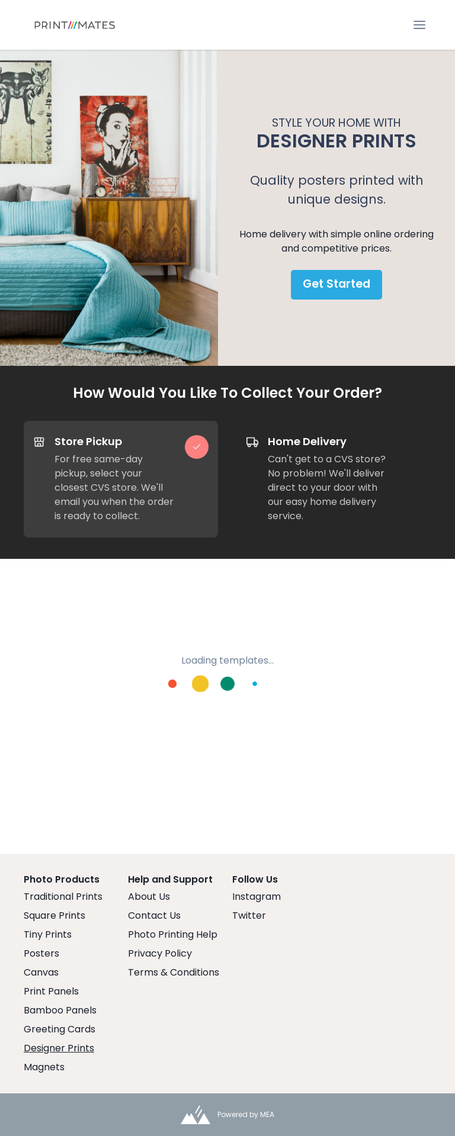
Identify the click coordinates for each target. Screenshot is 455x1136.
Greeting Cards (59, 1029)
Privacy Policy (160, 953)
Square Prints (54, 915)
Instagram (256, 896)
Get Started (336, 284)
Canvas (41, 972)
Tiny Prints (48, 934)
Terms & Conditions (173, 972)
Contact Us (154, 915)
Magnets (44, 1067)
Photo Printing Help (172, 934)
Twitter (249, 915)
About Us (149, 896)
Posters (41, 953)
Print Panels (51, 991)
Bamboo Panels (60, 1010)
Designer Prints (59, 1048)
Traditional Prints (63, 896)
